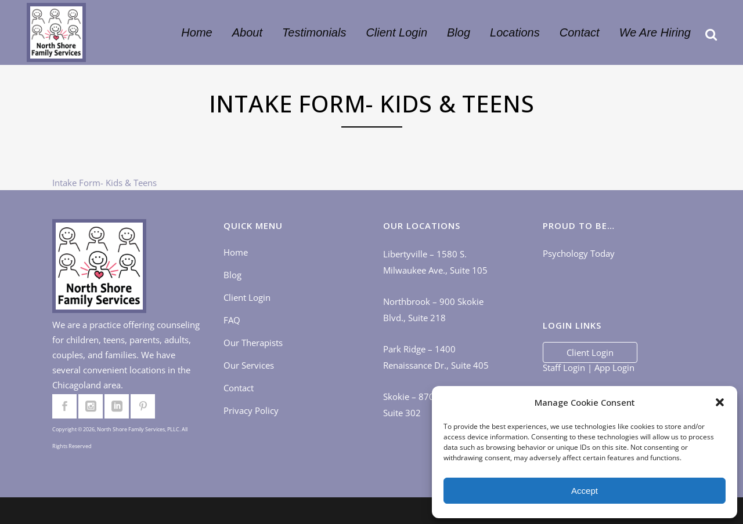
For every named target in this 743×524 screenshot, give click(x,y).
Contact (238, 388)
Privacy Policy (251, 410)
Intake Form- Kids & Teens (104, 182)
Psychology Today (579, 253)
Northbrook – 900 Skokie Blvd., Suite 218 (433, 309)
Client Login (246, 297)
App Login (614, 367)
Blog (232, 275)
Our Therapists (253, 342)
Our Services (248, 365)
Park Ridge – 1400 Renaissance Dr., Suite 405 (436, 357)
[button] (720, 402)
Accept (584, 491)
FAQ (231, 320)
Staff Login (564, 367)
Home (235, 252)
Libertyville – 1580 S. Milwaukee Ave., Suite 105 (435, 262)
